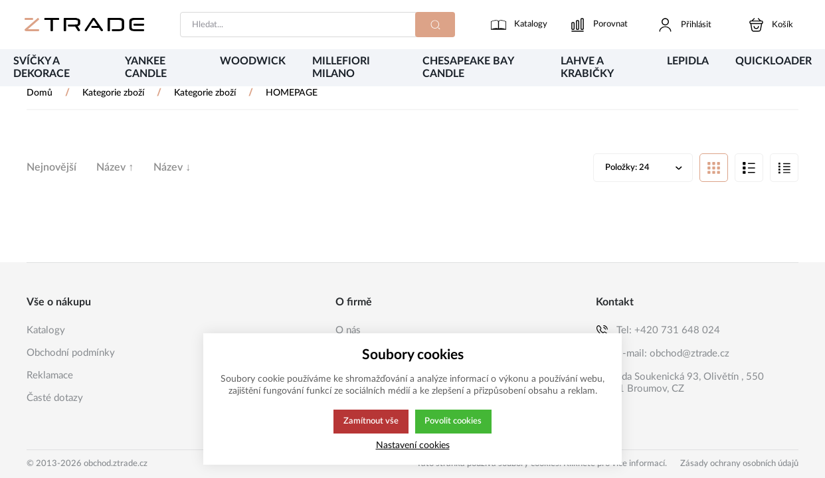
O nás (348, 330)
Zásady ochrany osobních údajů (739, 463)
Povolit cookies (453, 421)
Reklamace (50, 375)
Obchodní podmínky (71, 353)
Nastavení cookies (413, 445)
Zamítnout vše (370, 421)
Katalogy (46, 330)
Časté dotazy (55, 398)
